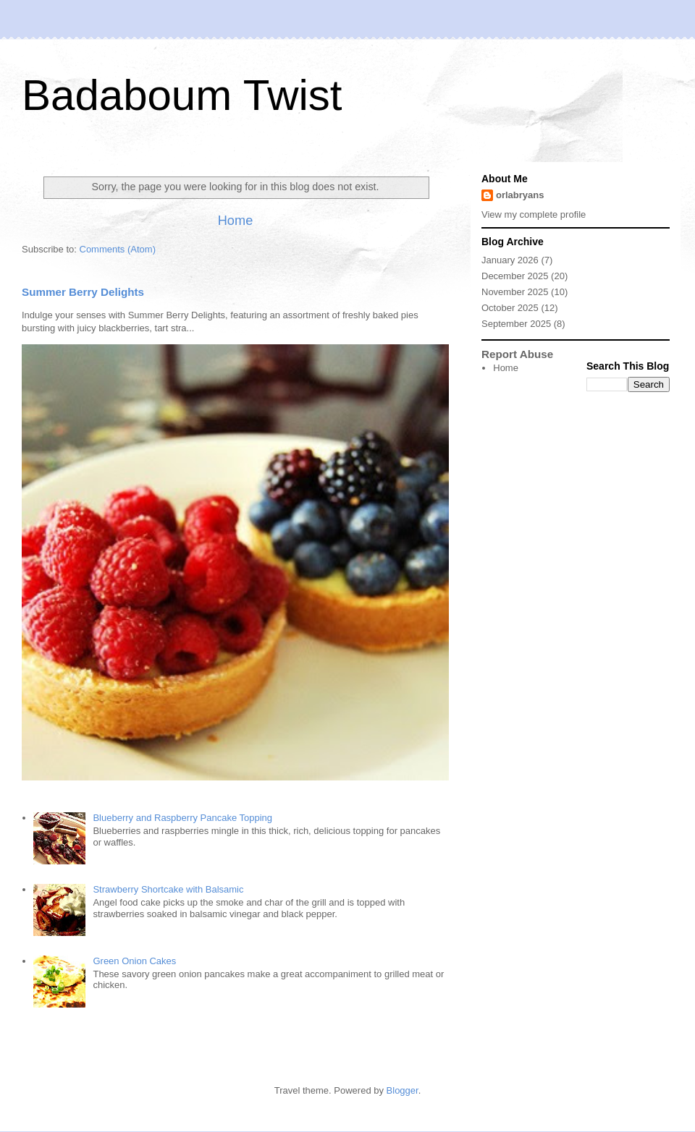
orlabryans (520, 195)
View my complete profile (533, 214)
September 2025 (516, 323)
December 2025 (515, 276)
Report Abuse (517, 354)
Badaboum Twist (182, 95)
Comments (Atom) (118, 249)
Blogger (402, 1090)
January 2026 (510, 260)
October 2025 (510, 307)
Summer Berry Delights (83, 292)
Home (235, 220)
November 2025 (515, 291)
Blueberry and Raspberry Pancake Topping (182, 817)
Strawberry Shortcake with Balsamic (168, 889)
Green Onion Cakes (134, 961)
